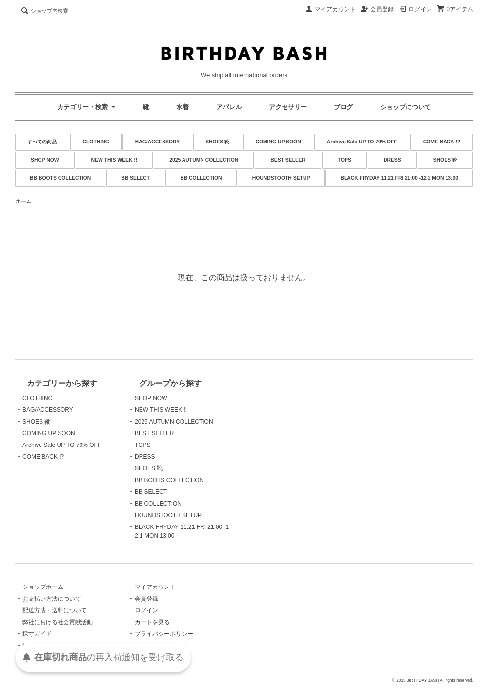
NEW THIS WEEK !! (114, 159)
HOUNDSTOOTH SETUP (281, 178)
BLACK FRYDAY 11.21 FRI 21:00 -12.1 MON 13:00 (399, 178)
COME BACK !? (442, 141)
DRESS (392, 159)
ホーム (24, 201)
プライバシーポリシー (164, 633)
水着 (182, 107)
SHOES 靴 (217, 141)
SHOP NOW (45, 159)
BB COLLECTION (201, 178)
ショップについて (405, 107)
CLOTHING (95, 141)
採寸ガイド (37, 633)
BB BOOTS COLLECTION (60, 178)
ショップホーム (42, 587)
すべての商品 (42, 141)
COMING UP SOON (278, 141)
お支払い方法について (51, 598)
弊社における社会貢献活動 (57, 622)
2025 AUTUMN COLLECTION (203, 159)
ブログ (343, 107)
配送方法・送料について (54, 610)
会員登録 (382, 9)
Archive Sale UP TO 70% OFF (362, 141)
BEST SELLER (287, 159)
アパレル (229, 107)
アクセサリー (288, 107)
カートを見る (152, 622)
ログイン (420, 9)
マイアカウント (335, 9)
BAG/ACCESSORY (157, 141)
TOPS (344, 159)
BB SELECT (135, 178)
